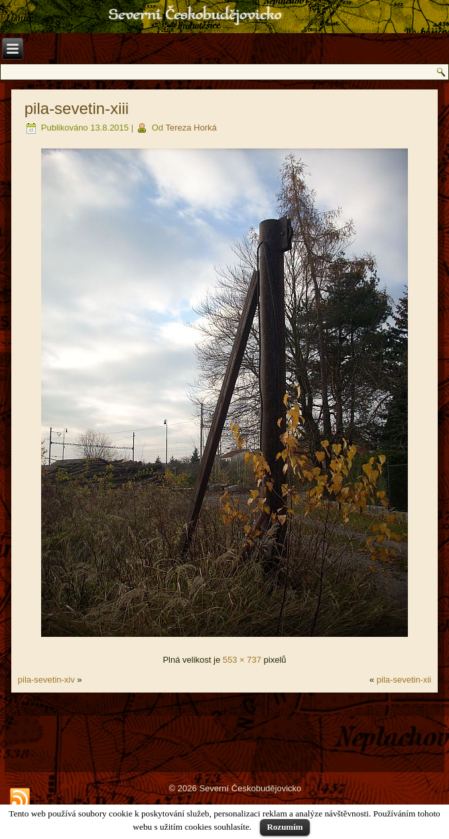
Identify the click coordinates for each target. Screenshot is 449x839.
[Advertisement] (224, 732)
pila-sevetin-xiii (77, 108)
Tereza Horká (190, 128)
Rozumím (284, 827)
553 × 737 (242, 660)
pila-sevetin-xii (404, 680)
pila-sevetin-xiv (46, 680)
